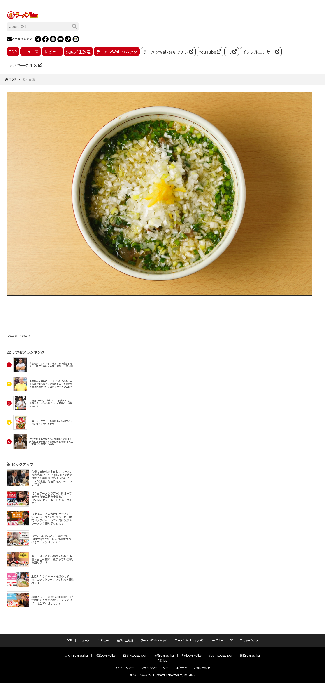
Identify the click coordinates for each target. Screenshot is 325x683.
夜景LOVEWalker (164, 655)
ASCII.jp (162, 660)
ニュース (31, 51)
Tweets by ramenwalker (19, 335)
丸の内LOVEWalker (220, 655)
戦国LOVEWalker (250, 655)
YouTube (210, 52)
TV (232, 52)
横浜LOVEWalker (105, 655)
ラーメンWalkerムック (116, 51)
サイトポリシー (124, 667)
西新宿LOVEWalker (134, 655)
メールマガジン (19, 39)
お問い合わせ (202, 667)
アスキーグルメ (25, 65)
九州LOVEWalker (191, 655)
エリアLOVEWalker (76, 655)
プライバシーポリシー (154, 667)
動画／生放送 (78, 51)
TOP (13, 51)
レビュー (52, 51)
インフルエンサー (260, 52)
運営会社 (181, 667)
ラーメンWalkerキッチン (168, 52)
